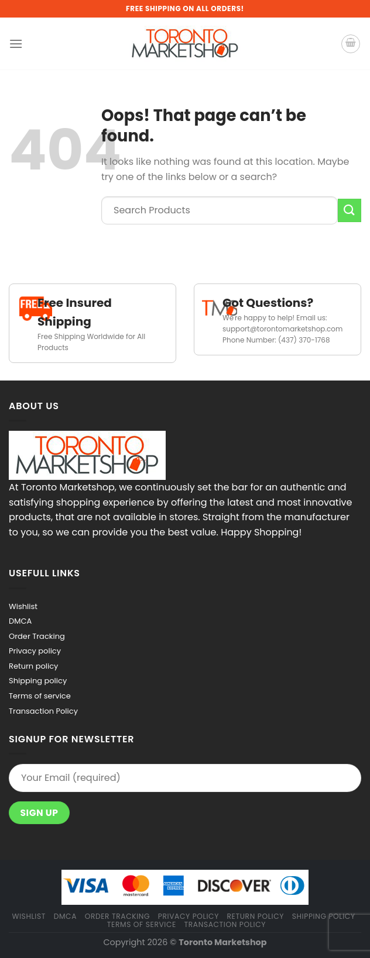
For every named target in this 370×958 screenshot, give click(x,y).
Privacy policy (35, 650)
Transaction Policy (43, 711)
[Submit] (349, 210)
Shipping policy (38, 680)
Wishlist (23, 606)
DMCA (20, 621)
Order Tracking (37, 636)
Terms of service (40, 695)
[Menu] (16, 43)
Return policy (33, 666)
